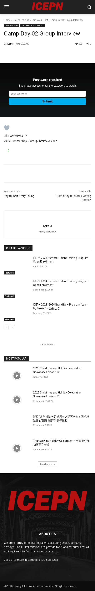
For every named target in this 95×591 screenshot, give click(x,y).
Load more (47, 464)
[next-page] (12, 327)
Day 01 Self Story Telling (19, 196)
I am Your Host (40, 20)
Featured (9, 272)
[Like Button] (7, 128)
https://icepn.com (47, 231)
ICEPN (10, 43)
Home (7, 20)
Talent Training (21, 20)
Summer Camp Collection (32, 25)
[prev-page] (6, 327)
